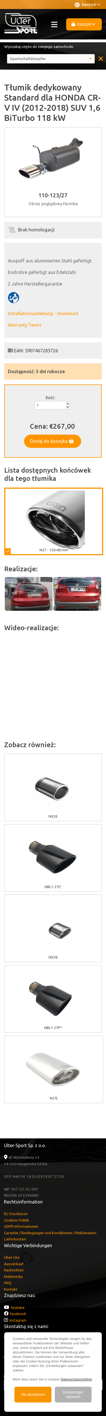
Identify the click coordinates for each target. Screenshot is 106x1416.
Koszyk (83, 24)
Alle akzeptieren (33, 1395)
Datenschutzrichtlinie (76, 1379)
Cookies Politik (16, 1220)
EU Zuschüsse (16, 1213)
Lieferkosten (15, 1239)
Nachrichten (14, 1270)
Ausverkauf (13, 1264)
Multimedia (13, 1276)
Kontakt (10, 1289)
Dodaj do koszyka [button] (52, 441)
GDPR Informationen (21, 1226)
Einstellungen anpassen (73, 1394)
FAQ (7, 1282)
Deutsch (87, 4)
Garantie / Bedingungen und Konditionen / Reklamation (50, 1233)
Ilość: (50, 397)
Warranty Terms (25, 325)
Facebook (18, 1313)
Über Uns (12, 1257)
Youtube (17, 1307)
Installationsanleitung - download (43, 313)
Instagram (17, 1320)
